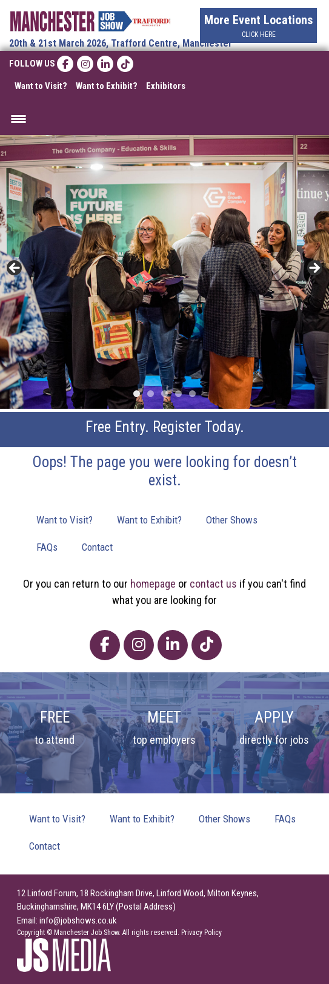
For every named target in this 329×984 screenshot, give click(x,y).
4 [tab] (178, 393)
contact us (213, 583)
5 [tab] (192, 393)
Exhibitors (165, 85)
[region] (164, 272)
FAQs (47, 547)
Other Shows (232, 520)
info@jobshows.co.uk (78, 920)
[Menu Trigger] (18, 118)
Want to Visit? (41, 85)
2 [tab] (150, 393)
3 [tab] (164, 393)
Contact (97, 547)
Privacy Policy (201, 932)
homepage (153, 583)
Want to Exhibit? (107, 85)
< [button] (15, 269)
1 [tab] (136, 393)
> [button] (314, 269)
